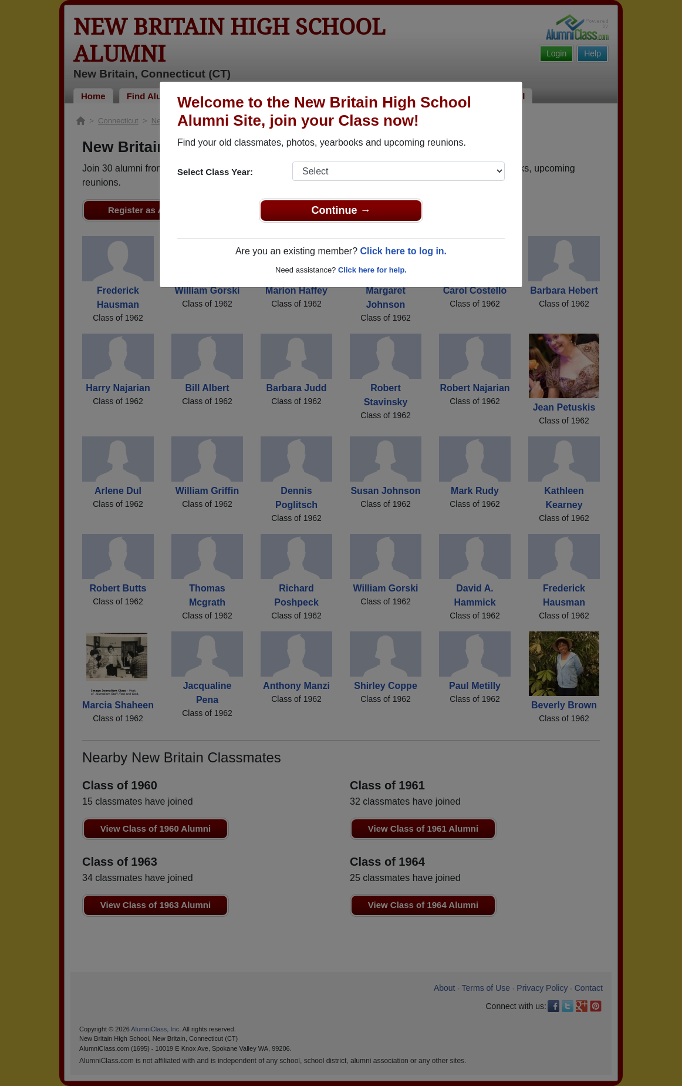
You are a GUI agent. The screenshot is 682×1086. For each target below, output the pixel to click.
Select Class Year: (215, 172)
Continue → (341, 210)
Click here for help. (372, 269)
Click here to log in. (403, 251)
